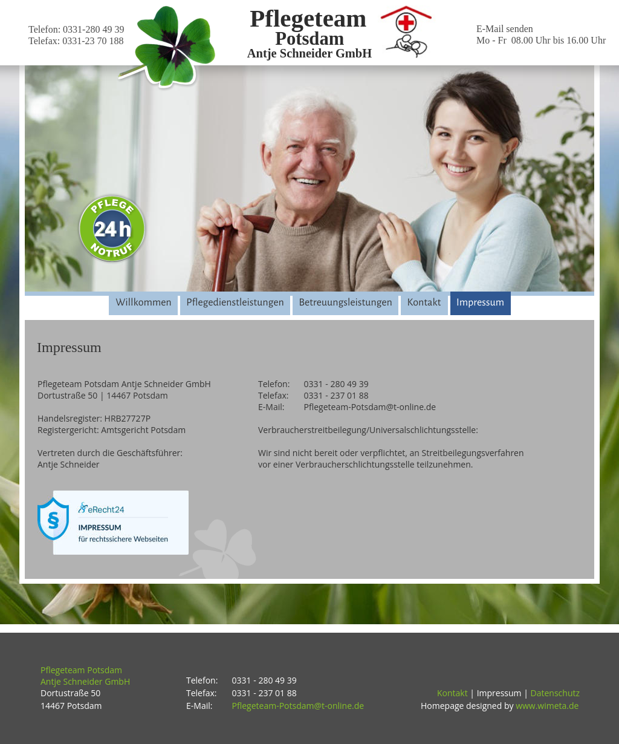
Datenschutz (555, 693)
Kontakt (452, 693)
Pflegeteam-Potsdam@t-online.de (298, 705)
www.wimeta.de (547, 705)
